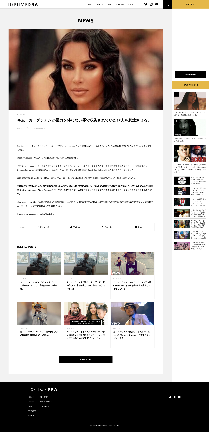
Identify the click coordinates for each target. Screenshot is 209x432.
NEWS (30, 406)
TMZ (139, 145)
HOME (30, 397)
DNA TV (31, 401)
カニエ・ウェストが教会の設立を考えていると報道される (52, 158)
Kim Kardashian (39, 128)
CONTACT (44, 397)
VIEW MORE (85, 359)
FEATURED (32, 411)
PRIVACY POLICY (46, 401)
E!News (34, 178)
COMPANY (44, 406)
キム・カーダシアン (25, 128)
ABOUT (31, 415)
